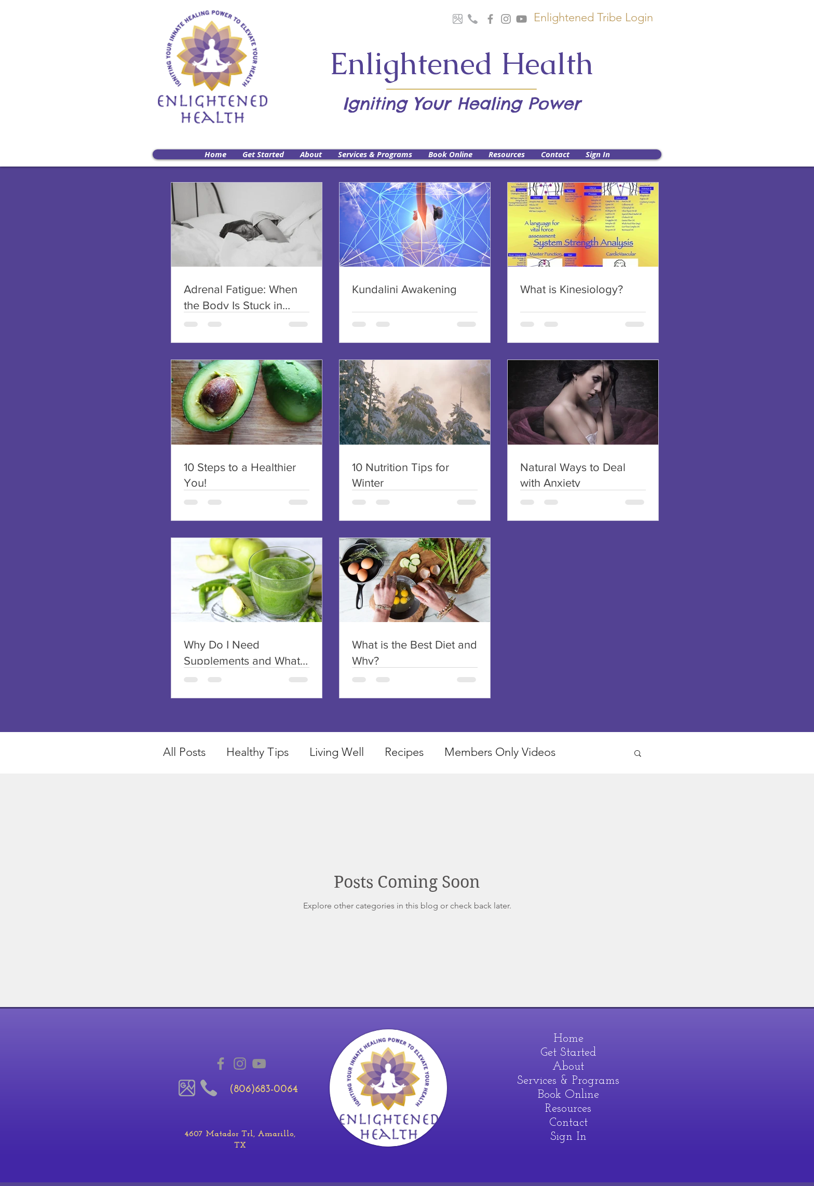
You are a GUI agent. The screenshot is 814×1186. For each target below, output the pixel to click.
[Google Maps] (458, 19)
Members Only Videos (499, 752)
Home (568, 1039)
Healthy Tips (257, 752)
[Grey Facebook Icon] (490, 18)
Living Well (336, 752)
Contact (568, 1123)
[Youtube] (521, 18)
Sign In (568, 1137)
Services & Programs (568, 1081)
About (568, 1067)
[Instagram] (505, 18)
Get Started (568, 1053)
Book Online (568, 1095)
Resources (568, 1109)
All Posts (184, 752)
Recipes (404, 752)
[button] (311, 154)
